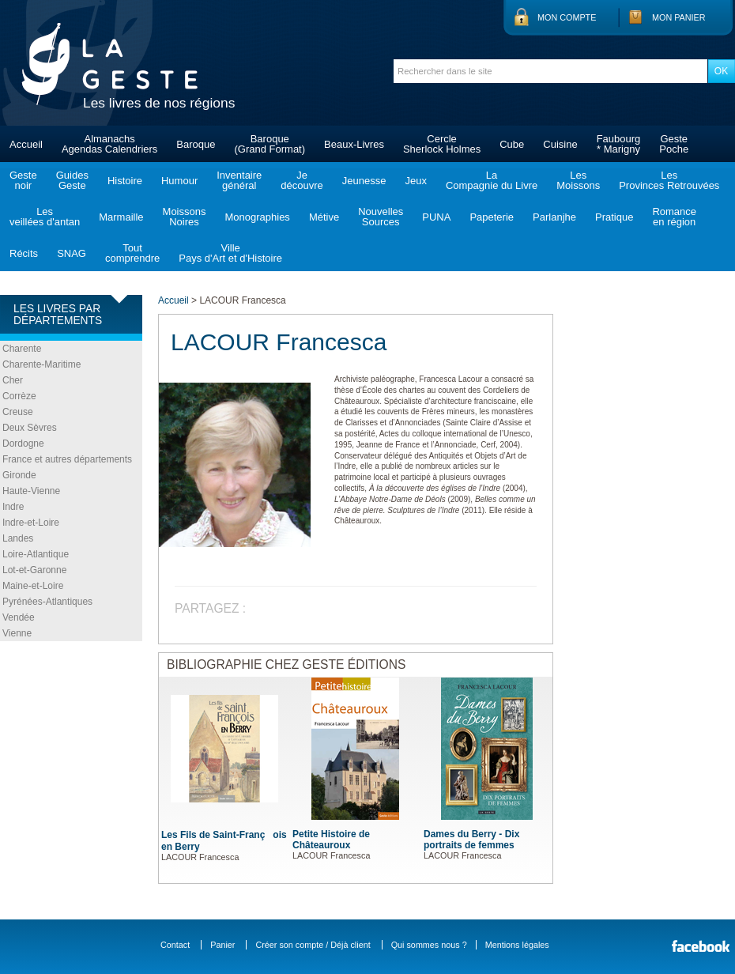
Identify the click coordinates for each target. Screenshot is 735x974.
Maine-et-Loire (32, 585)
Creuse (17, 411)
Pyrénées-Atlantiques (47, 601)
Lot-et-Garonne (34, 570)
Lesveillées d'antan (44, 217)
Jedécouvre (301, 180)
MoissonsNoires (184, 217)
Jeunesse (364, 181)
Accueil (26, 144)
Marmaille (121, 217)
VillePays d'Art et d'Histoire (230, 253)
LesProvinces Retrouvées (669, 180)
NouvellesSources (380, 217)
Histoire (124, 181)
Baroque (195, 144)
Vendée (18, 617)
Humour (179, 181)
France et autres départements (67, 459)
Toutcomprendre (132, 253)
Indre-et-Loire (30, 522)
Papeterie (491, 217)
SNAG (71, 253)
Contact (175, 944)
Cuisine (560, 144)
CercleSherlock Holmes (442, 144)
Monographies (256, 217)
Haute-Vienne (31, 490)
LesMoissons (578, 180)
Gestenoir (23, 180)
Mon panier (679, 17)
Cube (511, 144)
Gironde (19, 475)
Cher (12, 380)
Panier (222, 944)
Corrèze (19, 396)
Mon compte (566, 17)
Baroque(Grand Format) (269, 144)
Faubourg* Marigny (619, 144)
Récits (23, 253)
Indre (13, 506)
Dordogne (23, 443)
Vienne (17, 633)
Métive (324, 217)
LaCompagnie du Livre (491, 180)
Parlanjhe (554, 217)
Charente (21, 348)
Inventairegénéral (239, 180)
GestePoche (673, 144)
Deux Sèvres (29, 427)
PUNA (436, 217)
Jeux (415, 181)
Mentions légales (517, 944)
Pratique (614, 217)
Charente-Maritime (41, 364)
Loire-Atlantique (35, 554)
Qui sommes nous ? (429, 944)
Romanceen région (674, 217)
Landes (17, 538)
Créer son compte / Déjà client (312, 944)
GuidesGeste (72, 180)
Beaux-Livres (354, 144)
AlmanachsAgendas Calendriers (109, 144)
